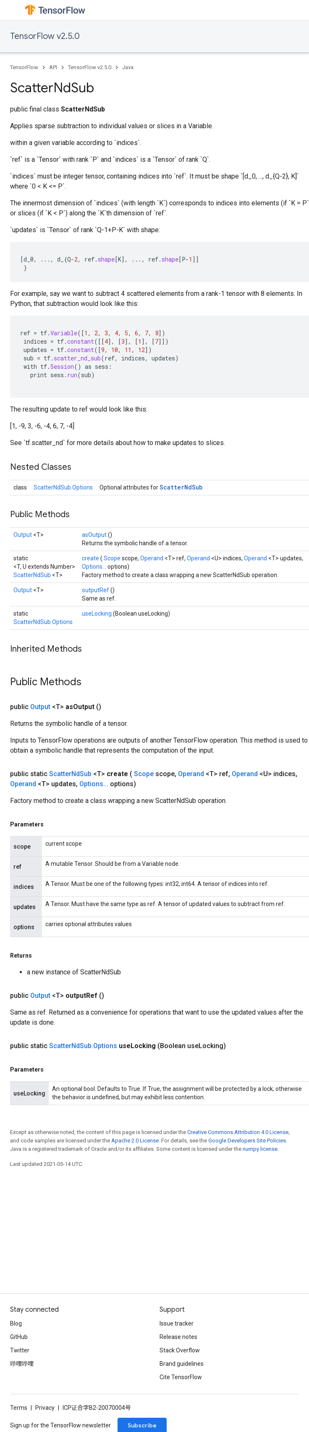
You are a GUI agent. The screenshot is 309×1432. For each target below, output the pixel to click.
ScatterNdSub (181, 487)
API (53, 67)
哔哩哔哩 (22, 1363)
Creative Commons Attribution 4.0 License (237, 1132)
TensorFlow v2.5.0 (45, 36)
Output (23, 534)
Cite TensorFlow (181, 1377)
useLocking (97, 613)
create (91, 558)
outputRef (96, 590)
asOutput (95, 534)
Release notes (178, 1337)
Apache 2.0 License (135, 1140)
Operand (152, 558)
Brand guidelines (182, 1363)
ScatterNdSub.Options (63, 487)
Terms (18, 1407)
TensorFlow (24, 67)
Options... (94, 566)
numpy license (260, 1149)
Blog (16, 1323)
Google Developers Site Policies (247, 1140)
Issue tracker (177, 1323)
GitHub (19, 1337)
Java (128, 67)
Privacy (45, 1407)
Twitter (19, 1350)
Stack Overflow (180, 1350)
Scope (113, 558)
